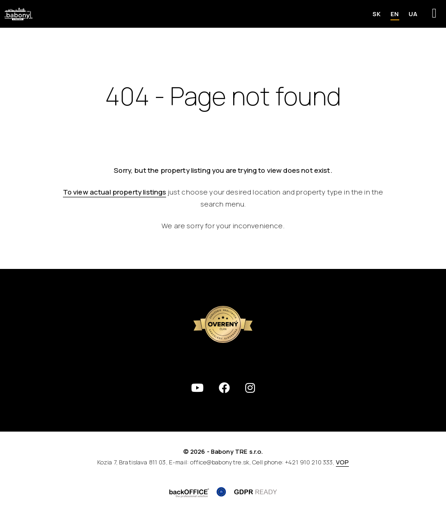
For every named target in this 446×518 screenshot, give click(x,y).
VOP (342, 462)
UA (413, 14)
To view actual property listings (115, 192)
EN (394, 14)
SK (376, 14)
